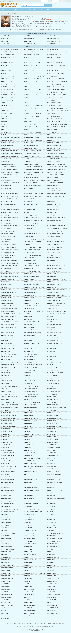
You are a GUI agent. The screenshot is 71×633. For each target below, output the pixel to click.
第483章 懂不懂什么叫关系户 (30, 487)
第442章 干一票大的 (51, 450)
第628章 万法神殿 (50, 19)
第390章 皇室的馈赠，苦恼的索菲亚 (9, 396)
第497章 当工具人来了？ (6, 501)
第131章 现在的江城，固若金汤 (31, 164)
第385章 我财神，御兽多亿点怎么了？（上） (34, 391)
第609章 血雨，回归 (51, 599)
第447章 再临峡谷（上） (29, 455)
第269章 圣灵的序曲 (51, 287)
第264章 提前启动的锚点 (6, 284)
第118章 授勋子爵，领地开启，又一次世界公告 (11, 153)
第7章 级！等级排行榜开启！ (7, 54)
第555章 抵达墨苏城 (28, 551)
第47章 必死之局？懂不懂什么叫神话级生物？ (34, 89)
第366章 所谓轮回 (5, 375)
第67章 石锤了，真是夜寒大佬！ (8, 108)
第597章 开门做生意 (51, 589)
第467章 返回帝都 (5, 474)
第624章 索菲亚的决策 (29, 38)
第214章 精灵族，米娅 (6, 239)
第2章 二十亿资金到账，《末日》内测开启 (33, 49)
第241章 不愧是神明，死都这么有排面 (9, 263)
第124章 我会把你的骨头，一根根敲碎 (9, 158)
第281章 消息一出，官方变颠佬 (54, 297)
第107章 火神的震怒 (28, 142)
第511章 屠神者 (50, 511)
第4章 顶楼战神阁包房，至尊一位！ (9, 52)
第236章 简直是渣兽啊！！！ (30, 257)
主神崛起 (52, 29)
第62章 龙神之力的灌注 (29, 102)
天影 (27, 623)
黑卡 (18, 29)
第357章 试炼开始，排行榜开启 (8, 367)
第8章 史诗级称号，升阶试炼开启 (31, 54)
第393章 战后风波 (5, 399)
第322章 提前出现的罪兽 (29, 335)
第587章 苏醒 (27, 581)
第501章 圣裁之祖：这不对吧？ (31, 503)
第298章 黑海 (27, 313)
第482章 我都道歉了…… (6, 487)
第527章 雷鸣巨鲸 (5, 527)
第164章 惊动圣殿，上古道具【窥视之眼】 (33, 193)
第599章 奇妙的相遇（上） (30, 591)
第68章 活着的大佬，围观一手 (31, 108)
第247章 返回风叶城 (28, 268)
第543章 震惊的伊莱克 (29, 541)
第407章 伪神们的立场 (52, 410)
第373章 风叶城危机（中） (30, 380)
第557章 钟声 (4, 554)
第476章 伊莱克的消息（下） (7, 482)
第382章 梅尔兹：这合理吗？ (30, 388)
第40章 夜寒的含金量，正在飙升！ (9, 84)
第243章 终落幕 (50, 263)
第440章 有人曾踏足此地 (6, 450)
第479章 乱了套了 (5, 485)
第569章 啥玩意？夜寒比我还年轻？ (9, 565)
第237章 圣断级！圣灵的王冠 (53, 257)
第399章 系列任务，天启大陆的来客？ (9, 404)
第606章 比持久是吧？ (52, 597)
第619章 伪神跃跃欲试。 (6, 44)
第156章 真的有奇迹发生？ (53, 185)
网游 (35, 9)
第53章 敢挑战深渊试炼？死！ (31, 94)
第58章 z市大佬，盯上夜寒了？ (8, 100)
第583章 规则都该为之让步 (7, 578)
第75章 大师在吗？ (51, 113)
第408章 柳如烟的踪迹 (6, 412)
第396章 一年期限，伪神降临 (7, 402)
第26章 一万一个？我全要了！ (31, 70)
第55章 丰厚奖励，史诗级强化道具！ (9, 97)
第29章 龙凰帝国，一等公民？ (31, 73)
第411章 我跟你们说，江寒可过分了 (9, 415)
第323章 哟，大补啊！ (52, 335)
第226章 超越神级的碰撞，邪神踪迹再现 (10, 249)
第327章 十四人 (4, 340)
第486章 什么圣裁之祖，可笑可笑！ (32, 490)
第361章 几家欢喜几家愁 (29, 370)
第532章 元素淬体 (51, 530)
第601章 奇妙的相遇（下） (7, 594)
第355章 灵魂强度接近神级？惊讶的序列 (33, 364)
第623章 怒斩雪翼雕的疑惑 (53, 38)
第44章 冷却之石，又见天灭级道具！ (32, 86)
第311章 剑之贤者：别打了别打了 (54, 324)
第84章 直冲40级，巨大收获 (53, 121)
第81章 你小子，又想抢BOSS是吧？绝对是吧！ (58, 118)
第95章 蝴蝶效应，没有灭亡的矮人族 (32, 132)
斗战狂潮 (30, 623)
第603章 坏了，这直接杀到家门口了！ (55, 594)
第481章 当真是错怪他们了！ (53, 485)
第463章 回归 (50, 469)
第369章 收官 (4, 378)
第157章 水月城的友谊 (6, 188)
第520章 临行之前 (51, 519)
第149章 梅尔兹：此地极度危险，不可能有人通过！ (35, 180)
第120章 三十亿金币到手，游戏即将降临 (56, 153)
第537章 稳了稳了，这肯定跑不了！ (32, 535)
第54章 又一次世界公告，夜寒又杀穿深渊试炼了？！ (59, 94)
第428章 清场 (4, 439)
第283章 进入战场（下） (29, 300)
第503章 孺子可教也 (5, 506)
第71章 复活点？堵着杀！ (30, 110)
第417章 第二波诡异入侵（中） (8, 420)
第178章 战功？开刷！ (6, 207)
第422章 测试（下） (5, 434)
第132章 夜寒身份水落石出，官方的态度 (56, 164)
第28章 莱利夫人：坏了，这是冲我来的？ (10, 73)
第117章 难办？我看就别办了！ (54, 150)
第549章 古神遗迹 (28, 546)
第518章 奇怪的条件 (5, 519)
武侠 (16, 9)
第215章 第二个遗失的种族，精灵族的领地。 (34, 239)
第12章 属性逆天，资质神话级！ (54, 57)
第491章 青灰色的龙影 (6, 495)
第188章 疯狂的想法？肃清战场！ (31, 215)
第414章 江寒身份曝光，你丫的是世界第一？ (11, 418)
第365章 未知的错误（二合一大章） (55, 372)
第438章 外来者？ (28, 447)
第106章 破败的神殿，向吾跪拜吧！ (9, 142)
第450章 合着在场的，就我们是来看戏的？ (33, 458)
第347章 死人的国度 (51, 356)
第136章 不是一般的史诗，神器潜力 (9, 169)
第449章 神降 (4, 458)
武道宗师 (56, 29)
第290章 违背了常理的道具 (53, 305)
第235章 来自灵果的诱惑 (6, 257)
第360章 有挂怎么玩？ (6, 370)
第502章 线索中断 (51, 503)
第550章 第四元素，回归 (52, 546)
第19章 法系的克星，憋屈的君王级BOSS (10, 65)
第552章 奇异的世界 (28, 549)
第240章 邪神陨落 (51, 260)
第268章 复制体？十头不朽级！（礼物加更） (34, 287)
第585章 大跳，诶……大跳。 (53, 578)
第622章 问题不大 (5, 41)
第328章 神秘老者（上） (29, 340)
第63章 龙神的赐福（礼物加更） (54, 102)
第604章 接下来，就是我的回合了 (8, 597)
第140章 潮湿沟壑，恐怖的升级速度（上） (33, 172)
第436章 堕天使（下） (52, 444)
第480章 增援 (27, 485)
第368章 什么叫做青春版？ (53, 375)
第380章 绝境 (50, 386)
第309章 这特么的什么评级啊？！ (8, 324)
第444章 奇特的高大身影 (29, 452)
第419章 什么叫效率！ (52, 420)
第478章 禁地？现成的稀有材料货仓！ (55, 482)
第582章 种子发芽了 (51, 575)
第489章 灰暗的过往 (28, 493)
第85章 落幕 (3, 124)
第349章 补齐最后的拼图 (29, 359)
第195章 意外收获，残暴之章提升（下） (56, 220)
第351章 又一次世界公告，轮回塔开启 (9, 362)
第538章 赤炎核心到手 (52, 535)
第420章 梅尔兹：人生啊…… (7, 423)
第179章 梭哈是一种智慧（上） (31, 207)
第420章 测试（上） (28, 431)
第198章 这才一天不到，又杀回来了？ (55, 223)
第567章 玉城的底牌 (28, 562)
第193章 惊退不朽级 (5, 220)
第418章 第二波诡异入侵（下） (31, 420)
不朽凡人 (44, 623)
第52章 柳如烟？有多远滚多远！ (8, 94)
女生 (48, 9)
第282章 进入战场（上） (6, 300)
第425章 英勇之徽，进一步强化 (54, 426)
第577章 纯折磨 (50, 570)
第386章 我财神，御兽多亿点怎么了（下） (56, 391)
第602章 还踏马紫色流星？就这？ (31, 594)
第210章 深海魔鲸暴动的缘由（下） (55, 233)
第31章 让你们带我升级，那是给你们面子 (10, 76)
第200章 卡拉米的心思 (29, 225)
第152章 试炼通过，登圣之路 (30, 182)
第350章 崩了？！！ (51, 359)
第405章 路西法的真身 (6, 410)
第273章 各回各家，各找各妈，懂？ (9, 292)
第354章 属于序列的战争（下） (8, 364)
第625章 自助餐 (4, 38)
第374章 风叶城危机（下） (53, 380)
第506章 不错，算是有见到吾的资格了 (9, 509)
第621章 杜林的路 (28, 41)
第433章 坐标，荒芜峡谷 (52, 442)
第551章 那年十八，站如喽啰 (7, 549)
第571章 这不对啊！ (51, 565)
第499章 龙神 (50, 501)
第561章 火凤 (27, 557)
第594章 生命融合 (51, 586)
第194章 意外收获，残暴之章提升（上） (33, 220)
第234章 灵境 (50, 255)
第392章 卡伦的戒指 (51, 396)
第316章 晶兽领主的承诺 (29, 330)
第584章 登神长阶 (28, 578)
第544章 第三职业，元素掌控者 (54, 541)
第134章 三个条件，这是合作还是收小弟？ (33, 166)
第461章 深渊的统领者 (6, 469)
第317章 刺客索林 (51, 330)
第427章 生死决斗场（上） (30, 428)
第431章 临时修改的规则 (6, 442)
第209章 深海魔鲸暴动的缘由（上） (32, 233)
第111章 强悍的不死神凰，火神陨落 (55, 145)
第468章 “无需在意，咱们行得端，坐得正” (33, 474)
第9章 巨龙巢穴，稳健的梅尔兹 (54, 54)
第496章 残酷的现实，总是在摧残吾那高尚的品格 (58, 498)
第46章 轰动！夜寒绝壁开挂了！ (8, 89)
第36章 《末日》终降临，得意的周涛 (55, 78)
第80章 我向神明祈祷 (29, 118)
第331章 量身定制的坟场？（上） (31, 343)
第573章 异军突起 (28, 567)
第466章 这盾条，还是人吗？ (53, 471)
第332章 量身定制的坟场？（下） (54, 343)
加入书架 (68, 13)
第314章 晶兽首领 (51, 327)
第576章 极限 (27, 570)
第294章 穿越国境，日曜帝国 (7, 311)
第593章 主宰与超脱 (28, 586)
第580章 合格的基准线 (6, 575)
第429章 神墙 (27, 439)
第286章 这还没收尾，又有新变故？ (32, 303)
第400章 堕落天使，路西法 (30, 404)
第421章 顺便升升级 (28, 423)
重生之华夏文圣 (22, 29)
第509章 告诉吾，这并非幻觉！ (8, 511)
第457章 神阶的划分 (51, 463)
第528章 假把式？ (28, 527)
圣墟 (60, 29)
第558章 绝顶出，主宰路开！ (30, 554)
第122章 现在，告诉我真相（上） (31, 156)
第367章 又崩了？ (28, 375)
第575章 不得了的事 (5, 570)
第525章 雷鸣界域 (28, 525)
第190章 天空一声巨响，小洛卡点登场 (9, 217)
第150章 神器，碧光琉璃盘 (53, 180)
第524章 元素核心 (5, 525)
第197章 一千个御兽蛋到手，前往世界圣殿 (33, 223)
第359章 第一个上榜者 (52, 367)
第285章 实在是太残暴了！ (7, 303)
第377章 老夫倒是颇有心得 (53, 383)
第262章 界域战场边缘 (29, 281)
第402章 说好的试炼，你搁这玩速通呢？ (10, 407)
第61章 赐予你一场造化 (6, 102)
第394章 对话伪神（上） (29, 399)
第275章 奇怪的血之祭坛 (52, 292)
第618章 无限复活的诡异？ (30, 44)
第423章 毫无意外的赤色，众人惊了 (32, 434)
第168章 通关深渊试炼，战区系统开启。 (56, 196)
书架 (68, 9)
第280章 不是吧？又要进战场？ (31, 297)
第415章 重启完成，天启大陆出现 (31, 418)
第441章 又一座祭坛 (28, 450)
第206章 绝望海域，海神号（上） (31, 231)
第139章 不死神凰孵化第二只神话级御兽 (10, 172)
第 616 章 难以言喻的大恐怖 (7, 608)
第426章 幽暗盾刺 (28, 436)
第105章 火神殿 (50, 140)
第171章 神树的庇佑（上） (53, 199)
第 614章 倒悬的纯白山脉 (29, 605)
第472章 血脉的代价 (51, 477)
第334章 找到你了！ (28, 346)
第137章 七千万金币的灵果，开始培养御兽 (33, 169)
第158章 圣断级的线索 (29, 188)
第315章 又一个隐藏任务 (6, 330)
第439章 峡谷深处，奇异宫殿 (53, 447)
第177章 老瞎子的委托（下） (53, 204)
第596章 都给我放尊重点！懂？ (31, 589)
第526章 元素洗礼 (51, 525)
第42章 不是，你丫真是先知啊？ (54, 84)
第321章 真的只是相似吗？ (7, 335)
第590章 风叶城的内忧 (29, 583)
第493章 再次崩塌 (51, 495)
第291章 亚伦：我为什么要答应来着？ (9, 308)
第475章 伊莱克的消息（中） (53, 479)
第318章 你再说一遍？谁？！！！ (8, 332)
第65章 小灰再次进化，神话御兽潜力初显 (33, 105)
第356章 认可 (50, 364)
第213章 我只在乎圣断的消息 (53, 236)
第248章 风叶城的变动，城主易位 (54, 268)
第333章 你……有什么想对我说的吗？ (9, 346)
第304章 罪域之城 (28, 319)
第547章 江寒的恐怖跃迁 (52, 543)
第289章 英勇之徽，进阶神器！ (31, 305)
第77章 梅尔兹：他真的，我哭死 (31, 116)
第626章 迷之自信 (51, 35)
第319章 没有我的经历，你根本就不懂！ (33, 332)
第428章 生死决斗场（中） (53, 428)
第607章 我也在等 (5, 599)
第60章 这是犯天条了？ (52, 100)
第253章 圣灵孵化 (28, 273)
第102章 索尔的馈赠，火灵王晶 (54, 137)
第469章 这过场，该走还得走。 (54, 474)
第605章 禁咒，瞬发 (28, 597)
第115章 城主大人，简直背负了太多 (9, 150)
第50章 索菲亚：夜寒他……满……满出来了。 (34, 92)
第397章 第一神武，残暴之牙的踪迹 (32, 402)
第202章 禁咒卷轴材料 (6, 228)
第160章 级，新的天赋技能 (7, 191)
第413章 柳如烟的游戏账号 (53, 415)
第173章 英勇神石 (28, 201)
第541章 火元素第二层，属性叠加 (54, 538)
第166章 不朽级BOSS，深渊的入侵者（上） (11, 196)
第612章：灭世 (50, 602)
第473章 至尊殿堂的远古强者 (7, 479)
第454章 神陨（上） (51, 460)
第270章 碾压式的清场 (6, 289)
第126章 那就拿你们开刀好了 (53, 158)
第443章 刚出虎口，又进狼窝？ (8, 452)
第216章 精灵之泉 (51, 239)
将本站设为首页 (3, 1)
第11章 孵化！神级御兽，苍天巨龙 (32, 57)
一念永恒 (49, 623)
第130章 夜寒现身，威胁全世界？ (8, 164)
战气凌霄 (28, 29)
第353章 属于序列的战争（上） (54, 362)
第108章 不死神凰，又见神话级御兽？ (55, 142)
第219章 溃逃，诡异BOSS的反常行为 (55, 241)
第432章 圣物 (27, 442)
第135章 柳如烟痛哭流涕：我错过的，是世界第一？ (58, 166)
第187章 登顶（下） (5, 215)
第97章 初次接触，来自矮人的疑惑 (9, 134)
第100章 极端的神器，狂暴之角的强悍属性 (10, 137)
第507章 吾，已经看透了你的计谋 (31, 509)
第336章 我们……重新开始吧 (7, 348)
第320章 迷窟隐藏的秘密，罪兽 (54, 332)
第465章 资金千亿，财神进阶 (30, 471)
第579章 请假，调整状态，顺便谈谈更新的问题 (34, 573)
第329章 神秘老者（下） (52, 340)
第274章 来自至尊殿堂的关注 (30, 292)
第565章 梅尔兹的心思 (52, 559)
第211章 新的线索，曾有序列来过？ (9, 236)
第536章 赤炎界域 (5, 535)
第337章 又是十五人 (28, 348)
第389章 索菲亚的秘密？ (52, 394)
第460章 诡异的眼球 (51, 466)
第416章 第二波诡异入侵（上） (54, 418)
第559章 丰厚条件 (51, 554)
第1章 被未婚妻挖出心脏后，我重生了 (9, 49)
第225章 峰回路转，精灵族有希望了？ (55, 247)
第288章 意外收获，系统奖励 (7, 305)
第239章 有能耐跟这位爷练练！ (31, 260)
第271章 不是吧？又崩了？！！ (31, 289)
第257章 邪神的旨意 (51, 276)
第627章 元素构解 (28, 35)
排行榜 (54, 9)
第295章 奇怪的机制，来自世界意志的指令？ (34, 311)
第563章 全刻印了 (5, 559)
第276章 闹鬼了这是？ (6, 295)
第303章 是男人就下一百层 (7, 319)
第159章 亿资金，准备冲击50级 (54, 188)
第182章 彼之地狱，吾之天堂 (30, 209)
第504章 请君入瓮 (28, 506)
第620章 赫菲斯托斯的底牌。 (53, 41)
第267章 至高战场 (5, 287)
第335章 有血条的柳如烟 (52, 346)
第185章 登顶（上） (28, 212)
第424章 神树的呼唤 (28, 426)
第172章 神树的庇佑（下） (7, 201)
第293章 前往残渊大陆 (52, 308)
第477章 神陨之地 (28, 482)
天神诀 (34, 623)
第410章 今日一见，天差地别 (53, 412)
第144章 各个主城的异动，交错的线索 (55, 174)
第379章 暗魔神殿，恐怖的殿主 (31, 386)
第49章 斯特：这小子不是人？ (8, 92)
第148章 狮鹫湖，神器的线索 (7, 180)
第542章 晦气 (4, 541)
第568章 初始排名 (51, 562)
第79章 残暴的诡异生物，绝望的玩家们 (10, 118)
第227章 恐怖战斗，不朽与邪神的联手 (32, 249)
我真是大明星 (39, 623)
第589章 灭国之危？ (5, 583)
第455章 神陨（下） (5, 463)
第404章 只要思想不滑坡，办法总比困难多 (56, 407)
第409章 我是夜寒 (28, 412)
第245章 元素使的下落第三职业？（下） (56, 265)
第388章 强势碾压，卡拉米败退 (31, 394)
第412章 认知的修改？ (29, 415)
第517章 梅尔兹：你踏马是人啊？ (54, 517)
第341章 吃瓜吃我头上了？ (53, 351)
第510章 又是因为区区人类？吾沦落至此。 (33, 511)
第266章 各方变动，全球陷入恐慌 (54, 284)
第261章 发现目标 (5, 281)
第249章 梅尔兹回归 (5, 271)
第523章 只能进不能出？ (52, 522)
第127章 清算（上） (5, 161)
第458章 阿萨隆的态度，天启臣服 (8, 466)
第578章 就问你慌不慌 (6, 573)
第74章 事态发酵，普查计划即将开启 (32, 113)
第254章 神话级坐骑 (51, 273)
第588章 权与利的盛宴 (52, 581)
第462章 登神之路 (28, 469)
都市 (23, 9)
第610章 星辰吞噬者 (5, 602)
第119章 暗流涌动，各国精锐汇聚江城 (32, 153)
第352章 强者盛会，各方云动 (30, 362)
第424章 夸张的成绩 (51, 434)
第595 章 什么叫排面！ (6, 589)
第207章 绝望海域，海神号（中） (54, 231)
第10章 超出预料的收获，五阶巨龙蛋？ (10, 57)
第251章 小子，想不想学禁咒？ (54, 271)
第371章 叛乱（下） (51, 378)
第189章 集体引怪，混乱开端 (53, 215)
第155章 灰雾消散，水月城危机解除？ (32, 185)
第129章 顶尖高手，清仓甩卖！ (54, 161)
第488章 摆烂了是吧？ (6, 493)
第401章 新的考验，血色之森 (53, 404)
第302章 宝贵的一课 (51, 316)
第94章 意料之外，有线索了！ (8, 132)
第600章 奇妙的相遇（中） (53, 591)
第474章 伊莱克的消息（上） (30, 479)
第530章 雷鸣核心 (5, 530)
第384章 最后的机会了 (6, 391)
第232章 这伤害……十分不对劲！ (8, 255)
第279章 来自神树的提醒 (6, 297)
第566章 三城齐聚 (5, 562)
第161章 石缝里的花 (28, 191)
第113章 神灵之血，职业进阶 (30, 148)
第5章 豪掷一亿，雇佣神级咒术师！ (32, 52)
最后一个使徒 (58, 623)
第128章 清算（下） (28, 161)
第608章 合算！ (27, 599)
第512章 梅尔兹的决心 (6, 514)
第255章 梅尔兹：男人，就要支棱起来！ (10, 276)
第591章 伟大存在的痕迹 (52, 583)
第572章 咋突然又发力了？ (7, 567)
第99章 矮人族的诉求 (52, 134)
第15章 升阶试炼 (51, 60)
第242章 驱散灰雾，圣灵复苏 (30, 263)
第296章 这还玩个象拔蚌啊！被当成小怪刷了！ (57, 311)
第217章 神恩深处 (5, 241)
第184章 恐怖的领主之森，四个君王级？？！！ (11, 212)
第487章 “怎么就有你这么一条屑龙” (55, 490)
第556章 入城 (50, 551)
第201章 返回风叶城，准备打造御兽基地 (56, 225)
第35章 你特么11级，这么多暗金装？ (32, 78)
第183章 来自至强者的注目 (53, 209)
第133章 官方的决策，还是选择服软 (9, 166)
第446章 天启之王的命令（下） (8, 455)
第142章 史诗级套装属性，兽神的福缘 (9, 174)
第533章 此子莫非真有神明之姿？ (8, 533)
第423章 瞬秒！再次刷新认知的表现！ (9, 426)
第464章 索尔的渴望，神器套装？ (8, 471)
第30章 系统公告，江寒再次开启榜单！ (56, 73)
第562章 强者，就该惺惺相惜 (53, 557)
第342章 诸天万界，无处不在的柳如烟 (9, 354)
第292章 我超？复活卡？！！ (30, 308)
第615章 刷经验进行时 (52, 605)
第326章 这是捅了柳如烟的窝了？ (54, 338)
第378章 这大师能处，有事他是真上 (9, 386)
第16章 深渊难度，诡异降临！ (8, 62)
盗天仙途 (32, 29)
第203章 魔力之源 (28, 228)
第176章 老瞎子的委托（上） (30, 204)
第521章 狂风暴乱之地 (6, 522)
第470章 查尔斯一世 (5, 477)
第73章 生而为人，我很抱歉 (7, 113)
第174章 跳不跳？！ (51, 201)
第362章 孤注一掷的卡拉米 (53, 370)
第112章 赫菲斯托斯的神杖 (7, 148)
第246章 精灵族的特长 (6, 268)
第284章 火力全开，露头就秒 (53, 300)
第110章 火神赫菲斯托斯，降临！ (31, 145)
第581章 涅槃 (27, 575)
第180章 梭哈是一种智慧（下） (54, 207)
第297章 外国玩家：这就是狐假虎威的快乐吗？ (11, 313)
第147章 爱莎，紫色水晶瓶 (53, 177)
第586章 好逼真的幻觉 (6, 581)
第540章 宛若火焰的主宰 (29, 538)
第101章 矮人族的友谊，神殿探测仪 (32, 137)
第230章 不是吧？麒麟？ (29, 252)
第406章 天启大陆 (28, 410)
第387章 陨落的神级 (5, 394)
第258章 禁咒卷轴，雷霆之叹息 (8, 279)
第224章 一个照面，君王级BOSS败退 (32, 247)
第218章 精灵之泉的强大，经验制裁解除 (33, 241)
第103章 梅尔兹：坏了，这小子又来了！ (10, 140)
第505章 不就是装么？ (52, 506)
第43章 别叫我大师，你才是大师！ (9, 86)
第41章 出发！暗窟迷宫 (29, 84)
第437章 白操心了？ (5, 447)
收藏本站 (11, 1)
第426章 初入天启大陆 (6, 428)
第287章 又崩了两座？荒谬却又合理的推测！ (57, 303)
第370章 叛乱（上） (28, 378)
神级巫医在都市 (42, 29)
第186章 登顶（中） (51, 212)
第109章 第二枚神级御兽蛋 (7, 145)
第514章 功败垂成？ (51, 514)
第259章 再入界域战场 (29, 279)
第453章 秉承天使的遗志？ (30, 460)
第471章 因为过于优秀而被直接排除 (32, 477)
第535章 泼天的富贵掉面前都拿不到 (55, 533)
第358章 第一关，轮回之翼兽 (30, 367)
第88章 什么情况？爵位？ (6, 126)
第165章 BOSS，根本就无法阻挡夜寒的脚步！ (57, 193)
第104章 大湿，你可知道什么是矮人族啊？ (33, 140)
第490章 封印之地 (51, 493)
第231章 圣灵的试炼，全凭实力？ (54, 252)
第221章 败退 (27, 244)
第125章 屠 (26, 158)
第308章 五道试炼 (51, 321)
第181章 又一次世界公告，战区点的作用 (10, 209)
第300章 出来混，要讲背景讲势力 (8, 316)
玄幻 (10, 9)
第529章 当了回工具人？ (52, 527)
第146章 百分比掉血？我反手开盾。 (32, 177)
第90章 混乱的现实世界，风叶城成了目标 (56, 126)
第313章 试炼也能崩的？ (29, 327)
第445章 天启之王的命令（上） (54, 452)
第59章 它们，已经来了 (29, 100)
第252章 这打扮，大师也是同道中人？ (9, 273)
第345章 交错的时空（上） (7, 356)
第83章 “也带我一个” (28, 121)
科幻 (42, 9)
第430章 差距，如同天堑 (52, 439)
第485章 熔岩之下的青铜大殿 (7, 490)
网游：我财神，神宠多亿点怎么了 (11, 13)
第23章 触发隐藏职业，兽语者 (31, 68)
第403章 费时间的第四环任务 (30, 407)
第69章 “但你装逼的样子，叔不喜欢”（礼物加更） (58, 108)
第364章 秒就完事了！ (29, 372)
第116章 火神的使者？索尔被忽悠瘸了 (32, 150)
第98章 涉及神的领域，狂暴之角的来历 (33, 134)
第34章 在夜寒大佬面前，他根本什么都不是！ (11, 78)
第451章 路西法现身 (51, 458)
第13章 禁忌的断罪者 (5, 60)
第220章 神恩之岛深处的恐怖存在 (8, 244)
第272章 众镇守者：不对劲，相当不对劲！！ (57, 289)
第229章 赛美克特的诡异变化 (7, 252)
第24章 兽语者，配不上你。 (53, 68)
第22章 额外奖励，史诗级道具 (8, 68)
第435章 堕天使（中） (29, 444)
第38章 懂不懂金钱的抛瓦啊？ (31, 81)
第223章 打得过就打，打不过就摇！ (9, 247)
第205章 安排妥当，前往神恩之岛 (8, 231)
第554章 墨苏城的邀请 (6, 551)
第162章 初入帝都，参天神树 (53, 191)
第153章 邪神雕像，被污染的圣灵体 (55, 182)
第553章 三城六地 (51, 549)
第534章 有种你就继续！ (29, 533)
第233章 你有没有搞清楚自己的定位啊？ (33, 255)
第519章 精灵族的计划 (29, 519)
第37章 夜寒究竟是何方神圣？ (8, 81)
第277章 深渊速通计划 (29, 295)
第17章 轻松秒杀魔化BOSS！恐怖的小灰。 (33, 62)
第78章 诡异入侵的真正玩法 (53, 116)
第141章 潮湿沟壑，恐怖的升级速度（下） (56, 172)
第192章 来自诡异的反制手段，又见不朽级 (56, 217)
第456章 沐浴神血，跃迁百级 (30, 463)
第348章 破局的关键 (5, 359)
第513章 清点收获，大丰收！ (30, 514)
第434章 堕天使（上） (6, 444)
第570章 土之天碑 (28, 565)
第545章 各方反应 (5, 543)
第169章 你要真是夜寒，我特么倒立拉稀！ (10, 199)
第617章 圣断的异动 (51, 44)
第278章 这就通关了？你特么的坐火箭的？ (56, 295)
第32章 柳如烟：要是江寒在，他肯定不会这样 (34, 76)
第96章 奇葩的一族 (51, 132)
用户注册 (68, 1)
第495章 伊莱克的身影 (29, 498)
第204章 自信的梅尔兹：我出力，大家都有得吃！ (58, 228)
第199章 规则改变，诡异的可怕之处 (9, 225)
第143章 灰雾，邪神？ (29, 174)
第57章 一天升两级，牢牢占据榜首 (55, 97)
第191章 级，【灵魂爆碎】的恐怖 (31, 217)
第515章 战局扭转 (5, 517)
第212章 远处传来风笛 (29, 236)
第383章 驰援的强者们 (52, 388)
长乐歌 (36, 29)
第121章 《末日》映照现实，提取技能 (9, 156)
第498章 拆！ (27, 501)
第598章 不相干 (4, 591)
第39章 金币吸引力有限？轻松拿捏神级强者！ (57, 81)
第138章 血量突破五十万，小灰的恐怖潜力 (56, 169)
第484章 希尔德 (50, 487)
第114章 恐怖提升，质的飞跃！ (54, 148)
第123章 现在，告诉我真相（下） (54, 156)
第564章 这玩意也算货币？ (30, 559)
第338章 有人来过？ (51, 348)
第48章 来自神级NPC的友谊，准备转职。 (56, 89)
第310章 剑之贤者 (28, 324)
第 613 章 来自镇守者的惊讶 (7, 605)
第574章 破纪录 (50, 567)
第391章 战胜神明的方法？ (30, 396)
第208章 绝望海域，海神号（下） (8, 233)
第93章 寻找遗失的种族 (52, 129)
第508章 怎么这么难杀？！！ (53, 509)
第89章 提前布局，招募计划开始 (31, 126)
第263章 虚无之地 (51, 281)
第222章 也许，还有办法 (52, 244)
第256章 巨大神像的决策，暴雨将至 (32, 276)
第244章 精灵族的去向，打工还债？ (9, 265)
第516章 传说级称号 (28, 517)
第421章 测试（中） (51, 431)
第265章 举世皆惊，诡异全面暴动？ (32, 284)
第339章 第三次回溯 (5, 351)
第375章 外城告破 (5, 383)
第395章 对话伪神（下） (52, 399)
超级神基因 (47, 29)
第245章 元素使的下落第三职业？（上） (33, 265)
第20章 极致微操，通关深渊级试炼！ (32, 65)
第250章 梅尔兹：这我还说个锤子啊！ (32, 271)
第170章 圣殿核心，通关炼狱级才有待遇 (33, 199)
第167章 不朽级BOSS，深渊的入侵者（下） (34, 196)
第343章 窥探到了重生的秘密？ (31, 354)
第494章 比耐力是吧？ (6, 498)
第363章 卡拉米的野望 (6, 372)
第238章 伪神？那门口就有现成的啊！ (9, 260)
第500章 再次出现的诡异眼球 (7, 503)
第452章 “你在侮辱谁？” (6, 460)
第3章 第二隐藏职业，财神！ (53, 49)
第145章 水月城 (4, 177)
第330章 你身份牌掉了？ (6, 343)
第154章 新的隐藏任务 (6, 185)
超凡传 (63, 623)
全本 (61, 9)
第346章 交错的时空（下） (30, 356)
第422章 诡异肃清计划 (52, 423)
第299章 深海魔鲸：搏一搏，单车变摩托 (56, 313)
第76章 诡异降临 (4, 116)
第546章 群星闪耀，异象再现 (30, 543)
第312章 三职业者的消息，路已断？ (9, 327)
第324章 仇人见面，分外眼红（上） (9, 338)
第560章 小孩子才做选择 (6, 557)
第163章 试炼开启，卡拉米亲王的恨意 (9, 193)
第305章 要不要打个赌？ (52, 319)
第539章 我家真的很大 (6, 538)
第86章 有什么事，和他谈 (30, 124)
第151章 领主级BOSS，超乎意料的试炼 (10, 182)
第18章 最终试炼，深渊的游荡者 (54, 62)
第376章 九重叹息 (28, 383)
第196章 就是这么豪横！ (6, 223)
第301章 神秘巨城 (28, 316)
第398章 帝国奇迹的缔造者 (53, 402)
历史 (29, 9)
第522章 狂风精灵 (28, 522)
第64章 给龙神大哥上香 (6, 105)
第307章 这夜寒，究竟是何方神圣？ (32, 321)
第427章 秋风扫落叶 (51, 436)
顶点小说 (9, 5)
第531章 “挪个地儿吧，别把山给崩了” (32, 530)
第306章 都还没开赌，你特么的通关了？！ (10, 321)
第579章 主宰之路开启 (52, 573)
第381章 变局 (4, 388)
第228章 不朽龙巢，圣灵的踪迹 (54, 249)
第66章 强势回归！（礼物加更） (54, 105)
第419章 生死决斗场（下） (7, 431)
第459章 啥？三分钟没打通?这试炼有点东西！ (34, 466)
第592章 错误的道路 (5, 586)
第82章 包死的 (4, 121)
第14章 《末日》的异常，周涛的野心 (32, 60)
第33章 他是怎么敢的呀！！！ (54, 76)
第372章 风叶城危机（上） (7, 380)
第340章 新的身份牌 (28, 351)
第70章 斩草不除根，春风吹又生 (8, 110)
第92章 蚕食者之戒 (28, 129)
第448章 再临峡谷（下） (52, 455)
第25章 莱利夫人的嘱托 (6, 70)
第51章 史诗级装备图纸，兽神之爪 (55, 92)
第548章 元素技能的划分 (6, 546)
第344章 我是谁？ (51, 354)
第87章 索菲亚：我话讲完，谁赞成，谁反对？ (57, 124)
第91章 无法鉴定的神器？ (6, 129)
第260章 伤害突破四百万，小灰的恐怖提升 (56, 279)
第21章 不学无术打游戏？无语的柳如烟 (56, 65)
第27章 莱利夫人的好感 (52, 70)
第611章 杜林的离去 (28, 602)
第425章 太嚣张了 (5, 436)
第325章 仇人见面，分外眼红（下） (32, 338)
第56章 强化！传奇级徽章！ (30, 97)
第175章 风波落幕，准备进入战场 (8, 204)
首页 (3, 9)
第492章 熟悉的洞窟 (28, 495)
